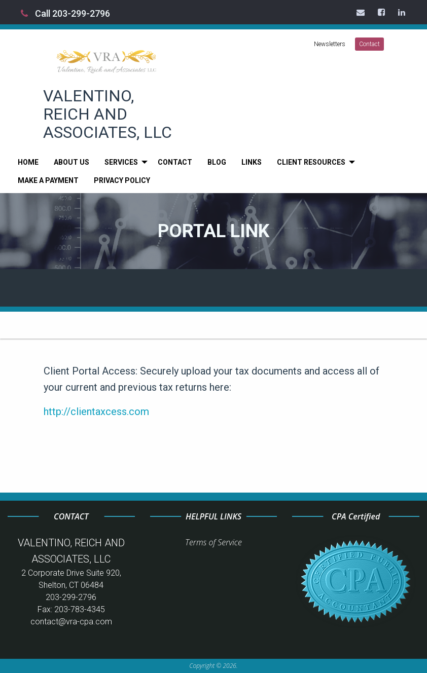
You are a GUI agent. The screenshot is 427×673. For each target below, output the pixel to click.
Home (28, 162)
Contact (369, 44)
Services (121, 162)
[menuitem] (28, 162)
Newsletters (329, 44)
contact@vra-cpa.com (71, 621)
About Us (71, 162)
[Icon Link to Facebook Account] (382, 12)
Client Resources (311, 162)
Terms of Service (213, 542)
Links (251, 162)
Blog (216, 162)
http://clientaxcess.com (96, 411)
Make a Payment (48, 180)
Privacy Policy (122, 180)
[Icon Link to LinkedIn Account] (402, 12)
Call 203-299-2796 (65, 13)
